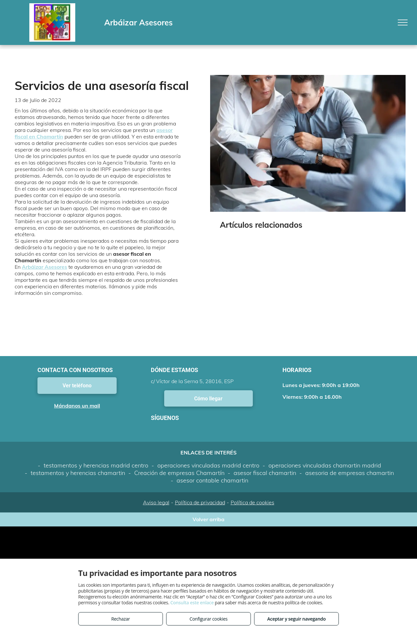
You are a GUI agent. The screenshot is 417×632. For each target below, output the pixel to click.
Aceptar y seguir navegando (296, 619)
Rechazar (120, 619)
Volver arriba (208, 519)
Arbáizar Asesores (44, 267)
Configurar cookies (209, 619)
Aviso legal (156, 502)
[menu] (402, 22)
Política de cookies (252, 502)
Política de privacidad (200, 502)
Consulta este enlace (192, 602)
